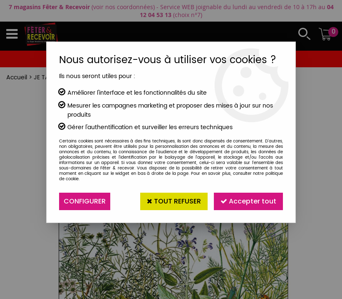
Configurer (85, 201)
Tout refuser (174, 201)
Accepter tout (248, 201)
